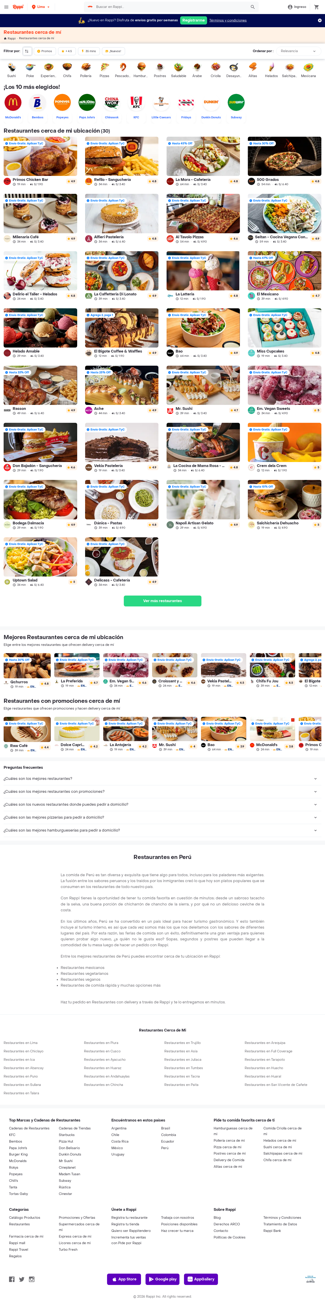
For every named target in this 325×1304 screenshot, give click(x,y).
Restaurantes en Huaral (263, 1076)
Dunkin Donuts (70, 1154)
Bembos (15, 1141)
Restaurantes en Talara (21, 1093)
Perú (164, 1148)
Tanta (13, 1187)
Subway (65, 1181)
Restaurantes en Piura (101, 1043)
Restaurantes (19, 1224)
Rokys (13, 1167)
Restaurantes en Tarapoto (265, 1060)
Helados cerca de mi (279, 1141)
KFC (12, 1135)
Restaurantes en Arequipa (265, 1043)
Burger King (18, 1154)
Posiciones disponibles (179, 1224)
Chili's (13, 1181)
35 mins (88, 51)
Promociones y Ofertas (77, 1218)
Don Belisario (69, 1148)
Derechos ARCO (227, 1224)
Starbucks (67, 1135)
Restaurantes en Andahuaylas (107, 1076)
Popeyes (16, 1174)
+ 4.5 (66, 51)
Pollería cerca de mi (229, 1141)
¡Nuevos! (113, 51)
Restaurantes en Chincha (103, 1085)
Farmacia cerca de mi (26, 1236)
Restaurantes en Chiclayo (23, 1051)
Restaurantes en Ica (19, 1060)
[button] (41, 6)
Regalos (15, 1256)
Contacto (221, 1231)
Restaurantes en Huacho (264, 1068)
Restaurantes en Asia (181, 1051)
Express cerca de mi (75, 1236)
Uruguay (117, 1154)
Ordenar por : (263, 51)
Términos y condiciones (228, 20)
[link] (40, 161)
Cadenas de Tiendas (75, 1128)
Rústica (65, 1187)
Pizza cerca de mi (227, 1147)
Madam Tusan (69, 1174)
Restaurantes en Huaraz (102, 1068)
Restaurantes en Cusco (102, 1051)
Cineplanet (67, 1167)
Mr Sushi (66, 1161)
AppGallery (201, 1279)
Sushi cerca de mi (277, 1147)
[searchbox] (170, 7)
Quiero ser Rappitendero (131, 1231)
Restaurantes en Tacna (182, 1076)
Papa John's (18, 1148)
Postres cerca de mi (230, 1153)
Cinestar (65, 1194)
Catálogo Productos (24, 1218)
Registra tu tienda (125, 1224)
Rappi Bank (272, 1231)
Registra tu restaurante (129, 1218)
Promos (44, 51)
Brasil (165, 1128)
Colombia (168, 1135)
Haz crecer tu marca (177, 1231)
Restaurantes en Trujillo (182, 1043)
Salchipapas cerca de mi (282, 1153)
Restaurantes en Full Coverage (268, 1051)
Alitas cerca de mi (228, 1167)
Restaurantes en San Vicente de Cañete (276, 1085)
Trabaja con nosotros (177, 1218)
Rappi (10, 38)
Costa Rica (120, 1141)
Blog (217, 1218)
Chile (115, 1135)
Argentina (119, 1128)
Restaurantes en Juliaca (182, 1060)
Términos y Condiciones (282, 1218)
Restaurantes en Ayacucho (105, 1060)
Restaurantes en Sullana (22, 1085)
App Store (124, 1279)
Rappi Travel (18, 1250)
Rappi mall (17, 1243)
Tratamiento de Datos (280, 1224)
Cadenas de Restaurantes (29, 1128)
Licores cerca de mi (75, 1243)
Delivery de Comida (229, 1160)
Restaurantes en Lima (21, 1043)
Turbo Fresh (68, 1250)
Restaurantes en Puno (21, 1076)
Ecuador (167, 1141)
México (117, 1148)
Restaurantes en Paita (181, 1085)
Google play (163, 1279)
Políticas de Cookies (230, 1237)
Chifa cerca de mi (277, 1160)
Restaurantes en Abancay (23, 1068)
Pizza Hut (66, 1141)
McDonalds (18, 1161)
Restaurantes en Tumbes (183, 1068)
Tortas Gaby (18, 1194)
